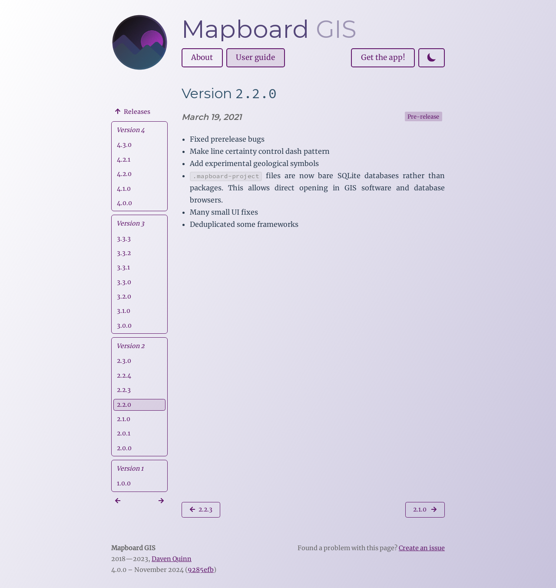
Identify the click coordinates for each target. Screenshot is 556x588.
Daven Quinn (172, 559)
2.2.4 (124, 375)
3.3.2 (124, 253)
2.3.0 (124, 361)
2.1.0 (123, 419)
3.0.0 (124, 325)
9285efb (201, 570)
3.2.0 (124, 296)
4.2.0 (124, 174)
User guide (255, 57)
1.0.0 (124, 483)
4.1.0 (124, 189)
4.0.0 (124, 203)
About (202, 57)
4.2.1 (123, 159)
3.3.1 (123, 267)
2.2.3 (124, 390)
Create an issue (422, 548)
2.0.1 (123, 433)
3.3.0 (124, 282)
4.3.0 (124, 145)
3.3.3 (124, 239)
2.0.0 (124, 448)
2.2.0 (124, 405)
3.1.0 (123, 311)
